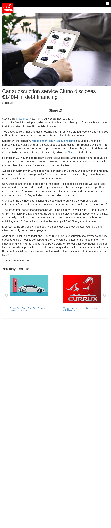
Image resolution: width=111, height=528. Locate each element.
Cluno (5, 122)
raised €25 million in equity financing (53, 140)
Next (104, 295)
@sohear (24, 118)
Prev (6, 295)
